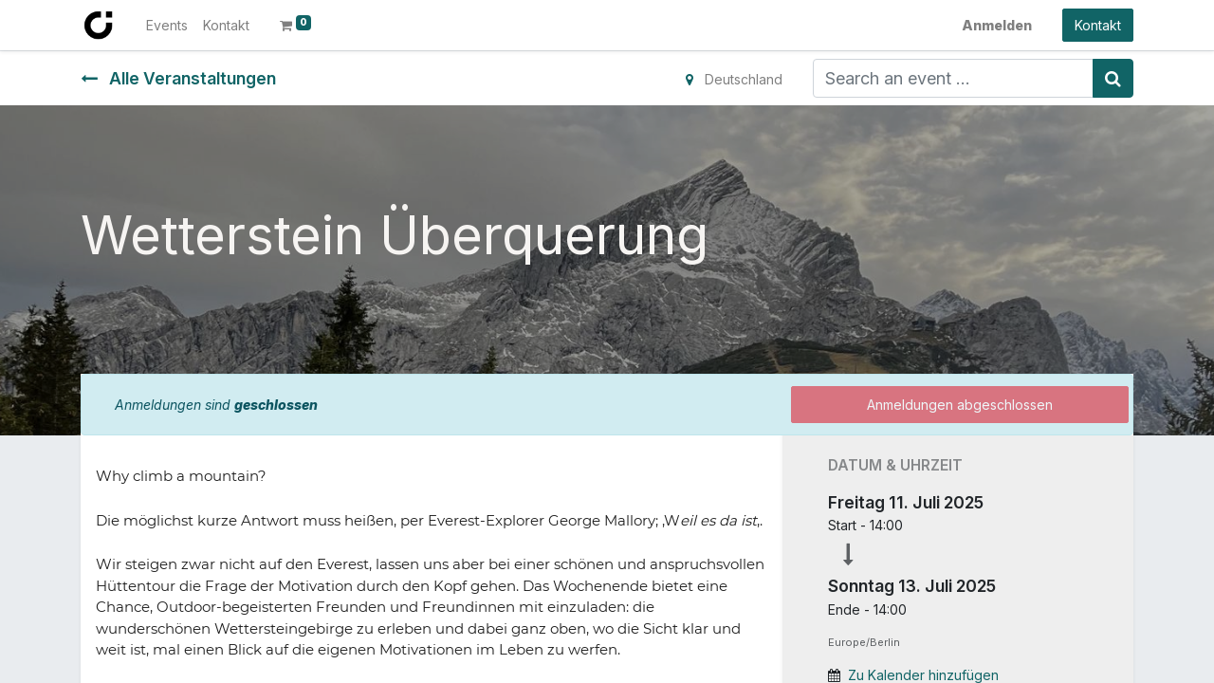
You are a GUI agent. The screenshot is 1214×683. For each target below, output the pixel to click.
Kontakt (1098, 25)
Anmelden (997, 25)
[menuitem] (166, 25)
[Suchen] (1113, 78)
